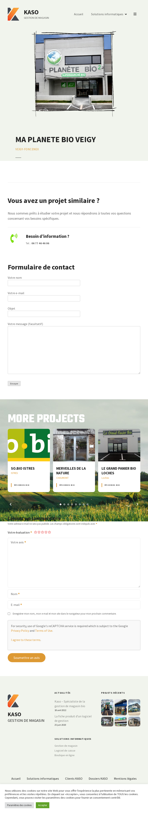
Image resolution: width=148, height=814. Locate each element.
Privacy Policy (20, 630)
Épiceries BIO (21, 485)
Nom (14, 594)
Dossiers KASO (98, 778)
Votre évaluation (20, 532)
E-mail (15, 605)
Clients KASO (73, 778)
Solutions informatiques (107, 14)
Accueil (78, 14)
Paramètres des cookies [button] (19, 805)
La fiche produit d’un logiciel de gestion (73, 718)
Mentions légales (125, 778)
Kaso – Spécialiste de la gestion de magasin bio (70, 703)
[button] (10, 504)
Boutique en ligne (65, 755)
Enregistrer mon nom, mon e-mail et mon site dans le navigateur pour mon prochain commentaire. (64, 613)
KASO (31, 12)
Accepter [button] (42, 805)
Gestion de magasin (66, 745)
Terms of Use (43, 630)
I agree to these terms (25, 640)
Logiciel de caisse (65, 750)
